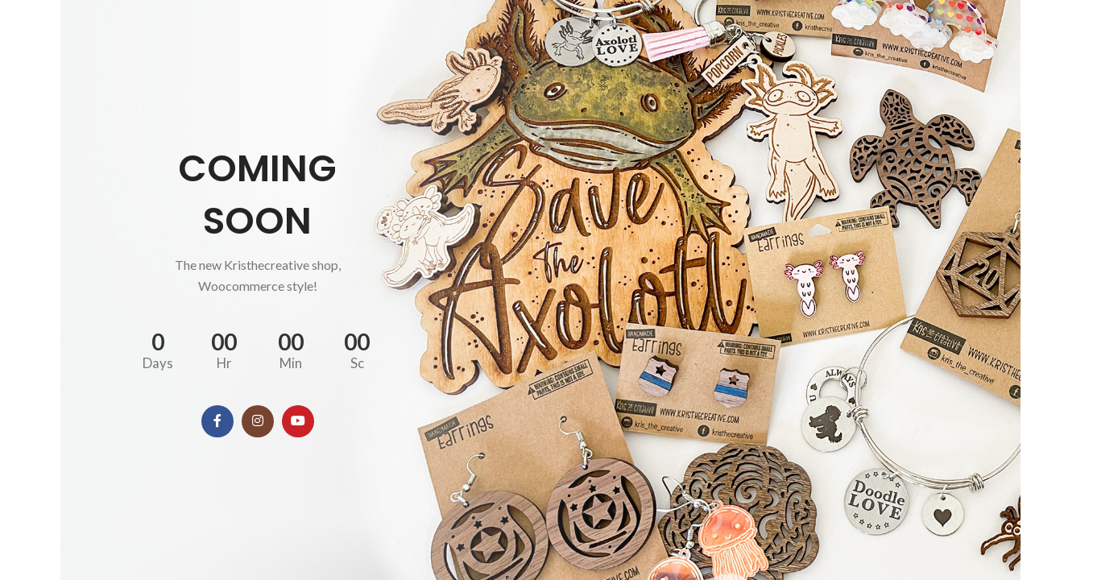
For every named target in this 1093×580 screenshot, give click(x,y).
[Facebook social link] (217, 421)
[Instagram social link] (258, 421)
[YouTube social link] (298, 421)
